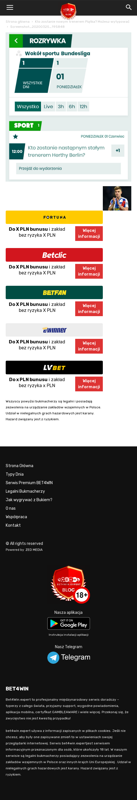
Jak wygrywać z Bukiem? (29, 499)
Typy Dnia (15, 474)
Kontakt (13, 525)
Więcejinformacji (89, 233)
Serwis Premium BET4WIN (29, 482)
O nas (11, 508)
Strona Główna (19, 465)
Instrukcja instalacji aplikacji (69, 635)
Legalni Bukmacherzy (25, 491)
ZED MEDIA (34, 550)
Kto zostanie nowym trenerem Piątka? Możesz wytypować (82, 22)
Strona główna (18, 22)
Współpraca (16, 517)
